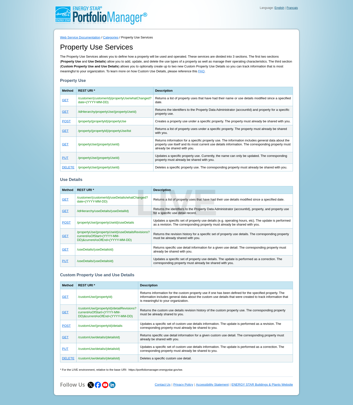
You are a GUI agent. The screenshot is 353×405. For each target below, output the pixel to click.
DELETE (68, 167)
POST (66, 121)
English (279, 8)
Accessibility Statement (212, 384)
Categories (110, 37)
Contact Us (162, 384)
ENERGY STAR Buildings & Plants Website (262, 384)
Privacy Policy (183, 384)
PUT (65, 158)
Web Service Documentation (80, 37)
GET (65, 100)
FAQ (201, 71)
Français (292, 8)
